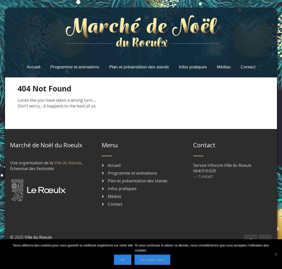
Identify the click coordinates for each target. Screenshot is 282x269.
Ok (123, 260)
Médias (224, 67)
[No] (275, 254)
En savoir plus (152, 260)
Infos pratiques (193, 67)
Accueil (33, 67)
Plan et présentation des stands (139, 67)
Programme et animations (74, 67)
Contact (248, 67)
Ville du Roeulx (67, 163)
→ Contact (203, 176)
